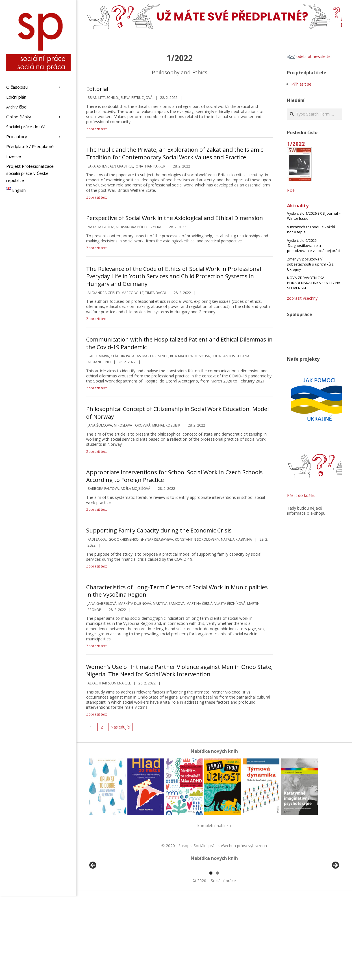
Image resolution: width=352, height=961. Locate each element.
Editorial (97, 89)
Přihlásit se (301, 84)
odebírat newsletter (309, 56)
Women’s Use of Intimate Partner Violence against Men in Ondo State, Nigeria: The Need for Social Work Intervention (179, 670)
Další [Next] (335, 898)
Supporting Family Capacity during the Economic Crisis (159, 530)
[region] (214, 899)
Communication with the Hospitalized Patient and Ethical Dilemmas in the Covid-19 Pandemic (179, 343)
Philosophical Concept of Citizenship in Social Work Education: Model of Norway (177, 412)
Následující (120, 727)
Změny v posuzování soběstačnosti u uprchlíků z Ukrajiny (310, 264)
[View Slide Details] (108, 899)
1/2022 (296, 143)
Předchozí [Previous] (93, 898)
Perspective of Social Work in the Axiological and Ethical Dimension (174, 218)
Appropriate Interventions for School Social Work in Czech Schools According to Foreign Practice (174, 476)
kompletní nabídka (214, 825)
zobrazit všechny (302, 298)
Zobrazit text (96, 129)
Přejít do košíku (301, 495)
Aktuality (297, 206)
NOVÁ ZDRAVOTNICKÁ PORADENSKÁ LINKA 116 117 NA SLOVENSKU (313, 282)
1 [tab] (210, 938)
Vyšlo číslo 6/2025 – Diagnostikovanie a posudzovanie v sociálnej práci (313, 245)
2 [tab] (217, 938)
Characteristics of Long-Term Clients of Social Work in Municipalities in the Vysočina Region (177, 591)
